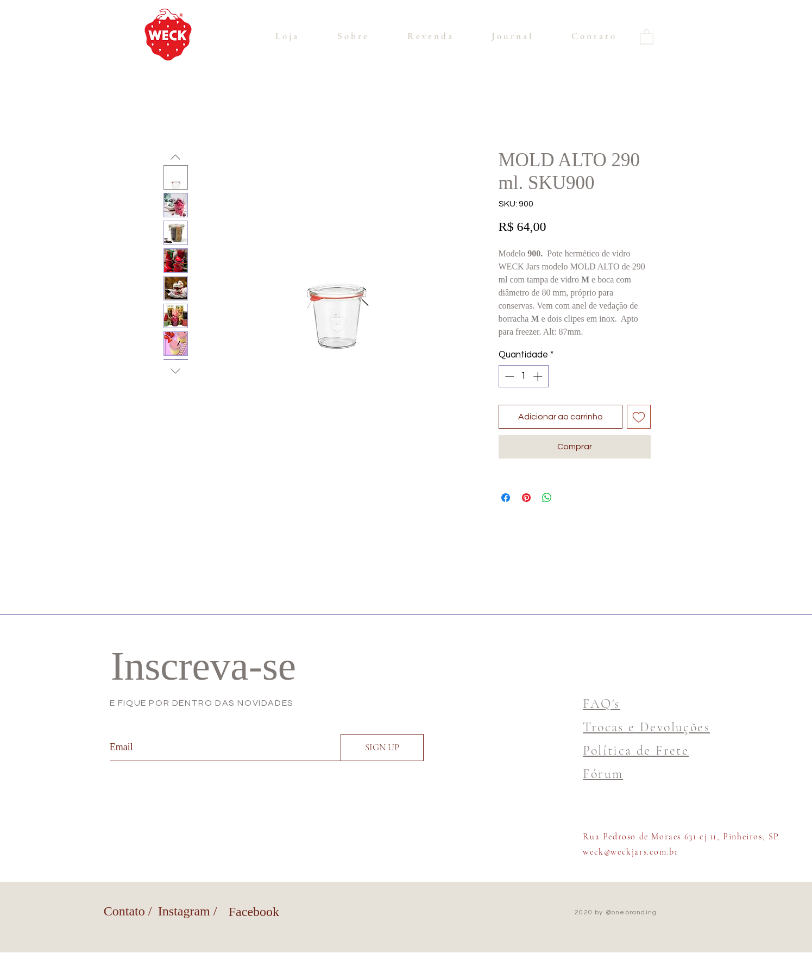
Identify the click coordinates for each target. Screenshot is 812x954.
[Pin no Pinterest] (526, 497)
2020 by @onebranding (616, 912)
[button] (646, 36)
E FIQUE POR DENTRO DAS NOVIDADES (202, 703)
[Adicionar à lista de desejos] (639, 417)
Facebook (254, 912)
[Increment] (539, 376)
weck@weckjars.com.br (630, 851)
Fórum (603, 774)
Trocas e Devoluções (646, 727)
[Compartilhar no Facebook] (505, 497)
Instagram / (187, 911)
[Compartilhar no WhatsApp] (546, 497)
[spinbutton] (523, 376)
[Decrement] (508, 376)
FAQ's (601, 704)
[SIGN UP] (382, 747)
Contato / (128, 911)
